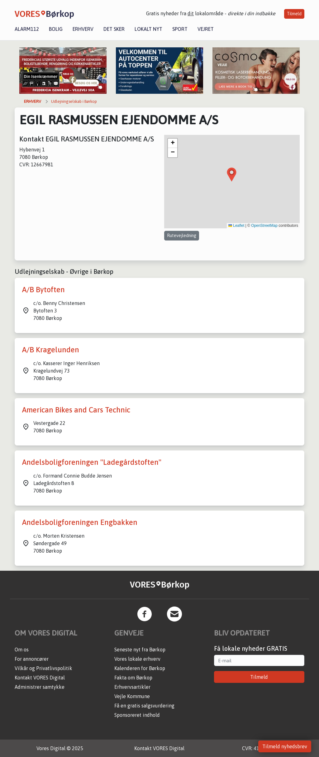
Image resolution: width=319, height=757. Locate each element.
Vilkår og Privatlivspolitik (43, 668)
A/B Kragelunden (50, 349)
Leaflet (236, 225)
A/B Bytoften (43, 289)
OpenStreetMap (264, 225)
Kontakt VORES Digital (40, 677)
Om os (22, 649)
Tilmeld (294, 13)
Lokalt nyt (148, 29)
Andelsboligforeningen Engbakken (79, 522)
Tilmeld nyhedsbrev (284, 746)
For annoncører (32, 659)
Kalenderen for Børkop (139, 668)
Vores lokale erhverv (137, 659)
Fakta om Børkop (133, 677)
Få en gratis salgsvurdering (144, 705)
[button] (231, 175)
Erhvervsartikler (132, 687)
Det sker (114, 29)
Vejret (206, 29)
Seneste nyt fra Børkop (139, 649)
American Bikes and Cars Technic (76, 410)
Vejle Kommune (132, 696)
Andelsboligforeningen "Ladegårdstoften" (91, 462)
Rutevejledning (181, 235)
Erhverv (83, 29)
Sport (180, 29)
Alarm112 (27, 29)
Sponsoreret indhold (137, 715)
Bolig (56, 29)
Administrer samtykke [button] (39, 687)
